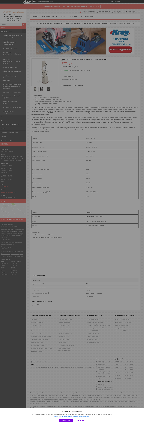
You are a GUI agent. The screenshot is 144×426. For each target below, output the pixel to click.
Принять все (66, 420)
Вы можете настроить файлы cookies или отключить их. (71, 416)
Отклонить (80, 420)
